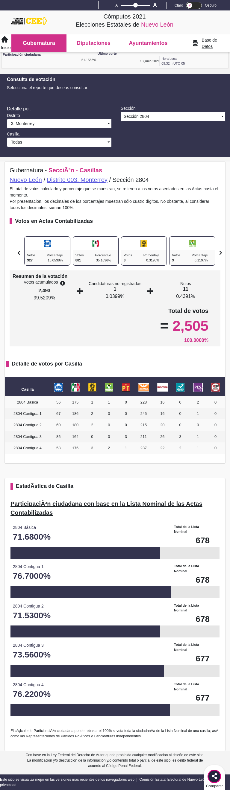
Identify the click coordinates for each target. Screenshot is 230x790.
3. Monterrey (21, 123)
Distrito (13, 115)
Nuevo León (26, 179)
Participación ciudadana (22, 54)
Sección (128, 108)
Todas (15, 142)
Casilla (13, 134)
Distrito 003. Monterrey (77, 179)
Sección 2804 (135, 116)
